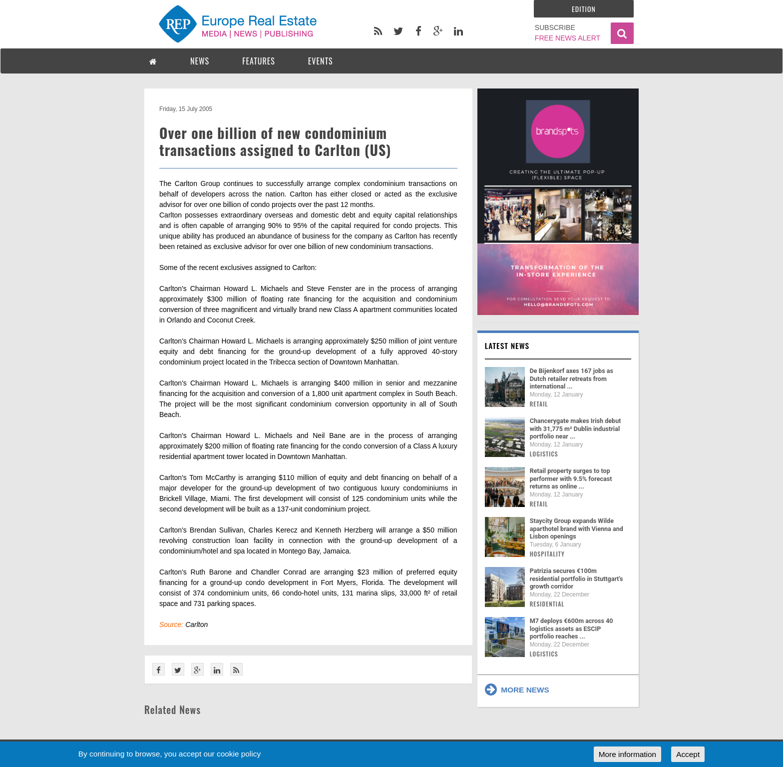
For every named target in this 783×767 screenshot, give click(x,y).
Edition (584, 9)
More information (627, 754)
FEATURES (258, 61)
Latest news (507, 345)
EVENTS (320, 61)
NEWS (199, 61)
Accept (688, 754)
